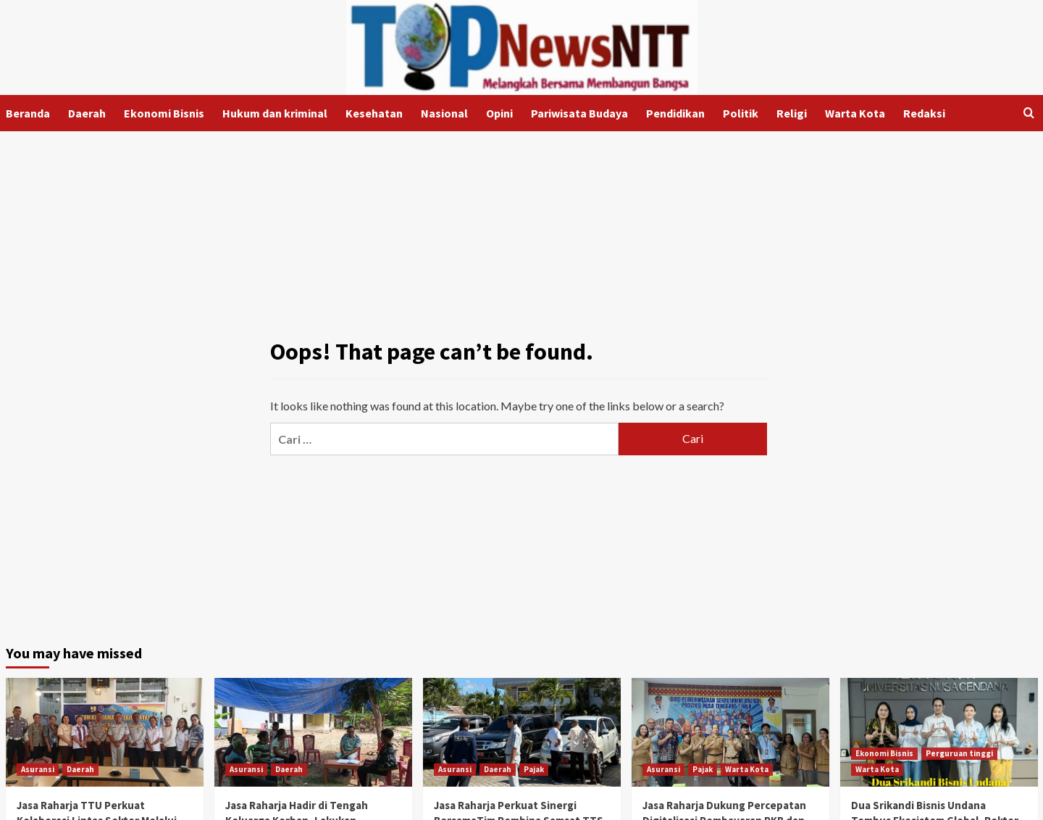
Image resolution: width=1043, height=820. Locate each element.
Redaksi (924, 113)
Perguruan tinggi (959, 753)
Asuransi (37, 769)
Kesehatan (374, 113)
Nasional (444, 113)
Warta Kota (855, 113)
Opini (499, 113)
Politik (740, 113)
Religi (791, 113)
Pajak (534, 769)
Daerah (87, 113)
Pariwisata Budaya (579, 113)
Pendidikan (675, 113)
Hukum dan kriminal (274, 113)
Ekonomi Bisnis (164, 113)
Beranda (28, 113)
